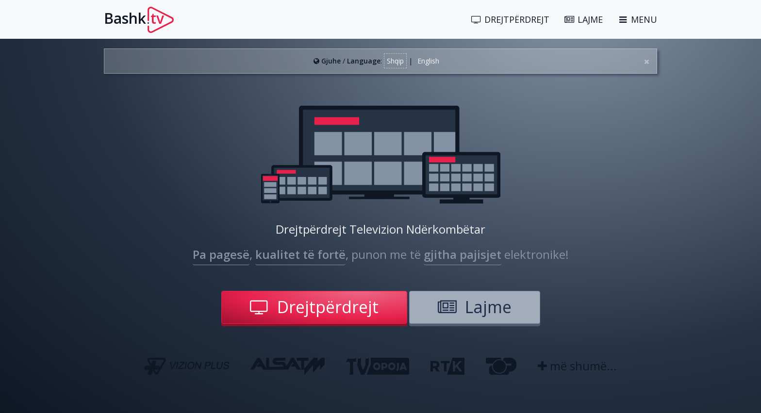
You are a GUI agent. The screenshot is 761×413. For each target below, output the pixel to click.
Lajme (475, 307)
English (428, 60)
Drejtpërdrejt (314, 307)
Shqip (395, 60)
